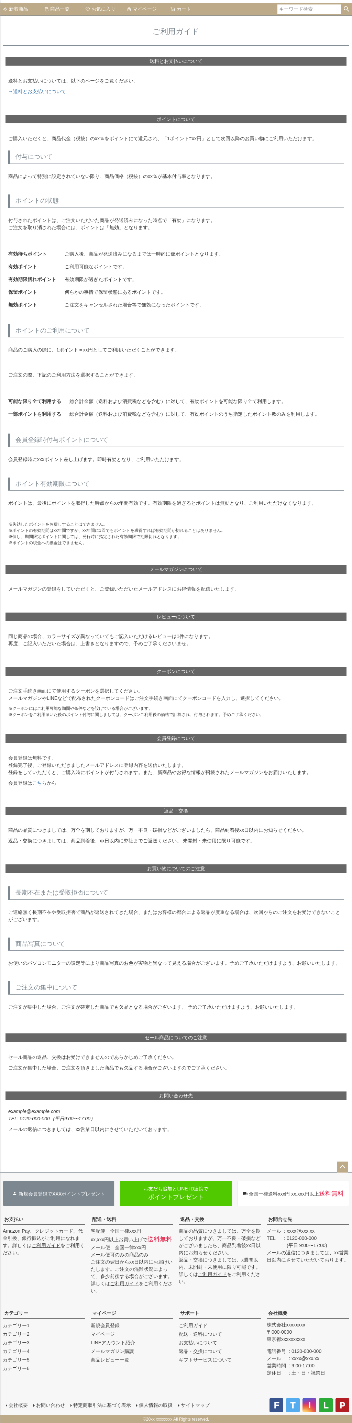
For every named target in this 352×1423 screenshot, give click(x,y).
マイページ (141, 9)
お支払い (13, 1219)
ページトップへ (342, 1167)
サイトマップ (195, 1405)
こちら (39, 783)
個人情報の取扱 (156, 1405)
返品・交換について (200, 1351)
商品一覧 (56, 9)
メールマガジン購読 (112, 1351)
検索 (346, 9)
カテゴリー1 (16, 1325)
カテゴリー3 (16, 1342)
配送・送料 (104, 1219)
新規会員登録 (105, 1325)
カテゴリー (16, 1313)
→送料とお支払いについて (37, 91)
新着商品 (15, 9)
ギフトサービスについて (205, 1360)
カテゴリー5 (16, 1360)
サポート (189, 1313)
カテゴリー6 (16, 1368)
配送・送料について (200, 1334)
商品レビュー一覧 (110, 1360)
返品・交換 (192, 1219)
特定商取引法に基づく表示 (102, 1405)
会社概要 (277, 1313)
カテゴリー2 (16, 1334)
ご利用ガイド (46, 1245)
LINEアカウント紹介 (113, 1342)
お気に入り (100, 9)
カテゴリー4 (16, 1351)
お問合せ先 (280, 1219)
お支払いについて (198, 1342)
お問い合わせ (50, 1405)
